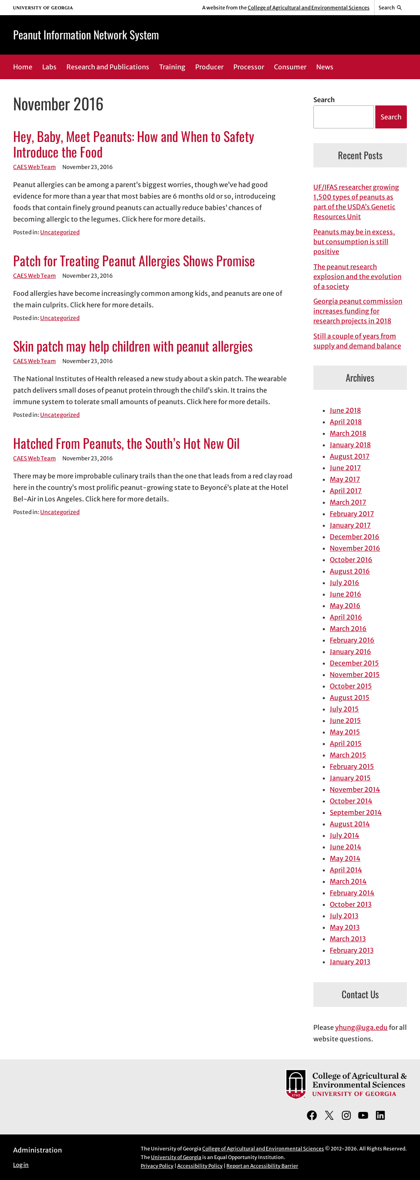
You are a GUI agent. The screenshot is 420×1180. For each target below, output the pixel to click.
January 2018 (350, 445)
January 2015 (350, 778)
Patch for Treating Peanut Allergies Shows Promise (134, 260)
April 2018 (346, 422)
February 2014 (352, 893)
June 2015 (345, 720)
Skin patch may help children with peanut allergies (133, 346)
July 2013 (344, 916)
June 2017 (345, 468)
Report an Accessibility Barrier (262, 1166)
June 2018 (345, 410)
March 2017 (348, 502)
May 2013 (345, 927)
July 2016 (344, 583)
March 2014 (348, 881)
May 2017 (345, 479)
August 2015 (350, 697)
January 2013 (350, 962)
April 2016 (346, 617)
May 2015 (345, 732)
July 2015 (344, 709)
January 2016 (350, 651)
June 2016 (345, 594)
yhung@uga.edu (361, 1027)
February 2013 (352, 950)
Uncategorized (60, 232)
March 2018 (348, 433)
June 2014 (345, 847)
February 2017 (352, 514)
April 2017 (346, 491)
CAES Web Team (34, 167)
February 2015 (352, 766)
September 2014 (356, 812)
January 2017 (350, 525)
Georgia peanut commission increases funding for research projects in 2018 (357, 311)
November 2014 (355, 789)
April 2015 (346, 743)
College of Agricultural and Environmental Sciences (309, 8)
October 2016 (351, 560)
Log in (21, 1165)
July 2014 (344, 835)
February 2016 (352, 640)
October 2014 (351, 801)
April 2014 (346, 870)
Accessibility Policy (200, 1166)
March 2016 (348, 628)
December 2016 (354, 537)
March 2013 (348, 939)
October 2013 (351, 904)
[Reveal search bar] (390, 7)
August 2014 (350, 824)
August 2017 (350, 456)
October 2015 (351, 686)
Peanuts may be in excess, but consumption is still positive (354, 242)
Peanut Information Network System (86, 34)
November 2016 (355, 548)
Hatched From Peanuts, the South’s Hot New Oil (126, 443)
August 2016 (350, 571)
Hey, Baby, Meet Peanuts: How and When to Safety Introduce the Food (133, 144)
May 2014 (345, 858)
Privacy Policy (157, 1166)
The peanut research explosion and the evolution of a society (357, 276)
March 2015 (348, 755)
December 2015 (354, 663)
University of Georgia (176, 1157)
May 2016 (345, 605)
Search (324, 100)
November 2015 (355, 674)
